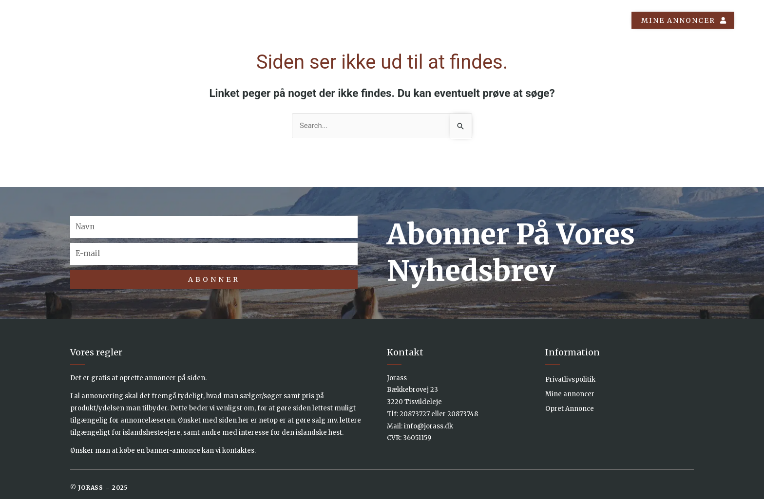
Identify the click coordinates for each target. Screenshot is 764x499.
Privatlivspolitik (570, 379)
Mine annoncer (569, 394)
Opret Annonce (569, 409)
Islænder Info (488, 20)
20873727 (415, 414)
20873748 (462, 414)
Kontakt (599, 20)
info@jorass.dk (428, 426)
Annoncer (415, 20)
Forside (355, 20)
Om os (549, 20)
